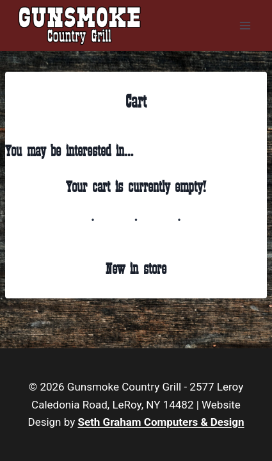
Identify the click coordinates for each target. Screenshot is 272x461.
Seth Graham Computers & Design (160, 422)
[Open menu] (245, 25)
